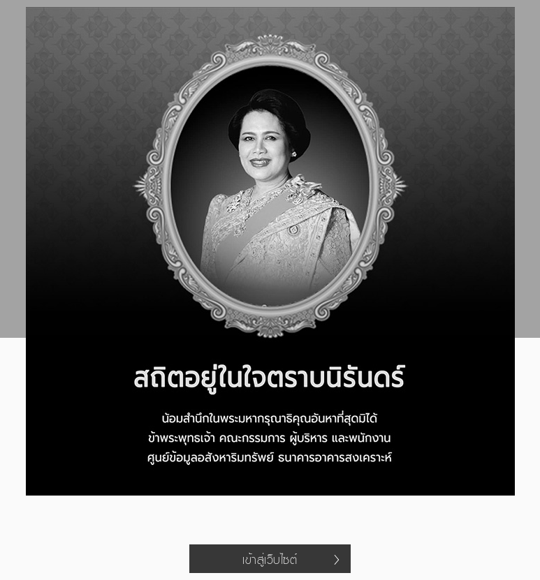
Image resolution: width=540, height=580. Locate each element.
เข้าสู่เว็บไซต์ (291, 559)
